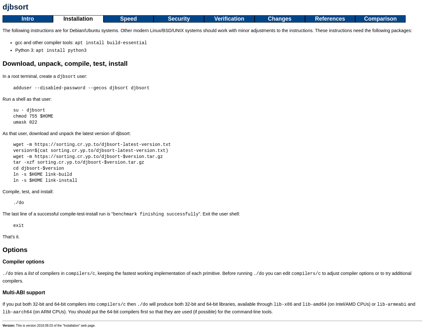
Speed (128, 19)
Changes (279, 19)
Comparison (380, 19)
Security (179, 19)
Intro (28, 19)
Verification (229, 19)
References (330, 19)
